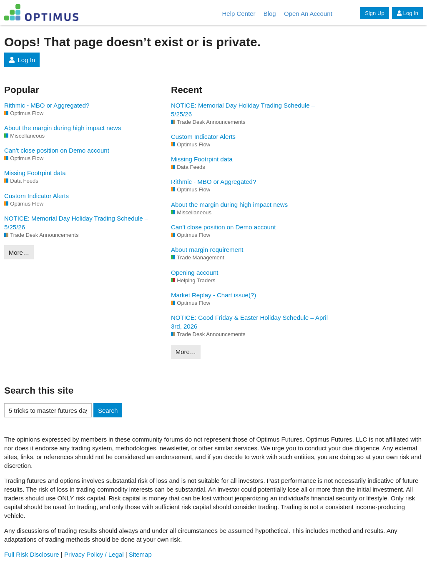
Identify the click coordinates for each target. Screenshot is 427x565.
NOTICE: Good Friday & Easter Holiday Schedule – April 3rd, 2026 (249, 322)
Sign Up (374, 13)
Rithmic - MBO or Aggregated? (46, 105)
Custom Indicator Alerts (36, 195)
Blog (270, 13)
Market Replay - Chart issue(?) (213, 295)
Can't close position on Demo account (223, 227)
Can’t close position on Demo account (56, 150)
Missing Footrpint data (35, 172)
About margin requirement (207, 249)
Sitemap (140, 554)
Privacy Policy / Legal (94, 554)
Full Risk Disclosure (31, 554)
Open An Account (308, 13)
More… (19, 252)
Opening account (194, 272)
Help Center (238, 13)
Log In (407, 13)
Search (108, 410)
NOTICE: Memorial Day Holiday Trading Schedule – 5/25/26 (76, 223)
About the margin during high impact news (62, 127)
